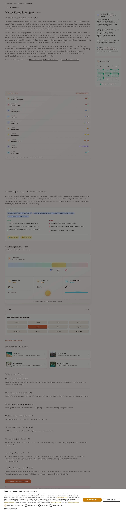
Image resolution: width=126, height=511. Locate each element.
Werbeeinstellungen (9, 502)
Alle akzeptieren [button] (92, 500)
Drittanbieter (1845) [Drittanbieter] (62, 497)
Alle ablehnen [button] (111, 500)
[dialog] (63, 500)
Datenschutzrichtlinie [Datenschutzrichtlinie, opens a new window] (73, 502)
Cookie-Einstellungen (56, 502)
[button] (42, 509)
